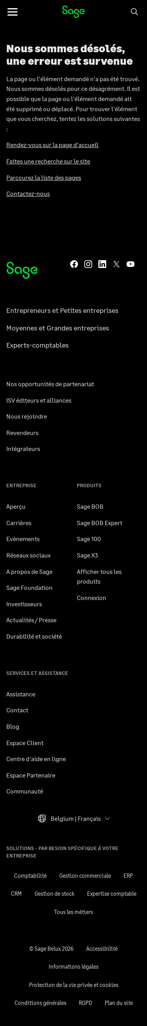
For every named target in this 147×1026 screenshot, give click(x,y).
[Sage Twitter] (116, 263)
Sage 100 (89, 538)
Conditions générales (40, 1002)
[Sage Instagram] (88, 263)
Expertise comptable (111, 893)
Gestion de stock (54, 893)
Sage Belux (73, 12)
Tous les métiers (73, 912)
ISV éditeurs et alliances (38, 400)
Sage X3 (87, 555)
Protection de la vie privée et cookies (73, 985)
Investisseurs (24, 603)
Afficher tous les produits (99, 576)
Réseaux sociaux (28, 555)
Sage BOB (90, 506)
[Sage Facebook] (74, 263)
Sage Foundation (29, 587)
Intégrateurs (23, 448)
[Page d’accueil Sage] (22, 270)
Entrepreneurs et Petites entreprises (62, 310)
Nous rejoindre (26, 416)
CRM (16, 893)
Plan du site (119, 1002)
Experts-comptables (37, 345)
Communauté (24, 791)
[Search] (134, 11)
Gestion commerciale (85, 875)
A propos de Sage (29, 571)
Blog (12, 726)
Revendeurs (22, 432)
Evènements (23, 538)
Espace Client (25, 742)
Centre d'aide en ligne (36, 758)
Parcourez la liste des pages (43, 177)
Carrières (18, 522)
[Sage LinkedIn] (102, 263)
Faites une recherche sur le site (48, 161)
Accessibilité (102, 948)
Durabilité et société (34, 636)
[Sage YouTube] (130, 263)
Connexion (91, 597)
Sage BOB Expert (99, 522)
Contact (17, 710)
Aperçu (15, 506)
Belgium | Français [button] (69, 821)
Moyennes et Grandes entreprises (57, 327)
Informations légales (73, 966)
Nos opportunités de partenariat (50, 383)
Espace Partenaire (30, 775)
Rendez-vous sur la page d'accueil (52, 144)
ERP (128, 875)
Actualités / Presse (31, 619)
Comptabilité (30, 875)
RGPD (85, 1002)
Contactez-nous (28, 193)
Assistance (20, 694)
